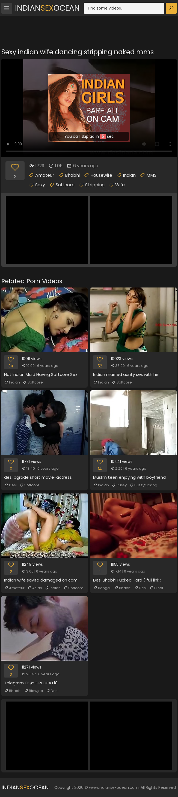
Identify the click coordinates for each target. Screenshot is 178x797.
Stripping (95, 185)
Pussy (119, 485)
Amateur (44, 175)
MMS (151, 175)
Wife (120, 185)
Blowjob (33, 691)
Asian (34, 588)
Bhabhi (72, 175)
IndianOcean (47, 8)
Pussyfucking (143, 485)
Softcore (65, 185)
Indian (129, 175)
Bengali (102, 588)
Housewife (101, 175)
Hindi (156, 588)
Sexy (40, 185)
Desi (10, 485)
